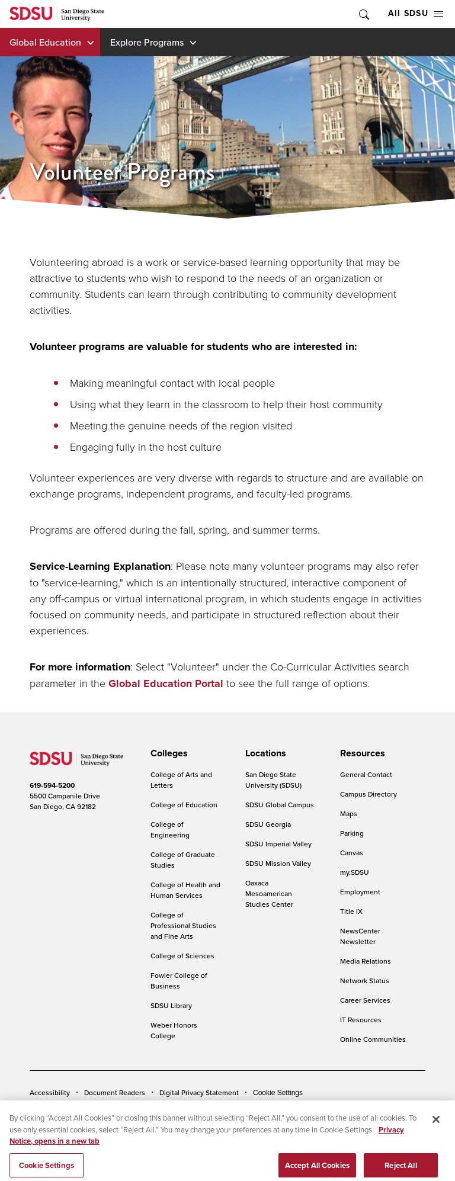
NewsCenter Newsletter (360, 936)
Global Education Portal (165, 683)
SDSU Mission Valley (278, 863)
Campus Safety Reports (67, 1110)
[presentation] (167, 753)
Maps (348, 813)
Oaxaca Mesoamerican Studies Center (269, 893)
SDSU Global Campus (279, 805)
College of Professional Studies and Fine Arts (183, 925)
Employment (360, 892)
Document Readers (114, 1092)
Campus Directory (368, 794)
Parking (352, 833)
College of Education (183, 805)
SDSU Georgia (268, 824)
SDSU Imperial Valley (278, 844)
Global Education (45, 42)
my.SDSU (354, 872)
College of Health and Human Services (185, 890)
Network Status (364, 980)
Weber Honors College (173, 1030)
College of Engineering (170, 829)
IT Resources (361, 1020)
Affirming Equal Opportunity (348, 1110)
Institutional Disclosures (157, 1110)
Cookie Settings (278, 1093)
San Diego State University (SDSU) (273, 779)
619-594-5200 (52, 785)
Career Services (365, 1000)
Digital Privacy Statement (199, 1092)
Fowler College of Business (178, 980)
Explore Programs (147, 42)
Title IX (351, 911)
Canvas (351, 853)
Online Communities (373, 1039)
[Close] (436, 1139)
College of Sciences (182, 956)
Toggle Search (363, 14)
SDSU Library (171, 1005)
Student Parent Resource (250, 1110)
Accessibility (50, 1092)
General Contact (366, 774)
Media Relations (365, 961)
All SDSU (415, 13)
